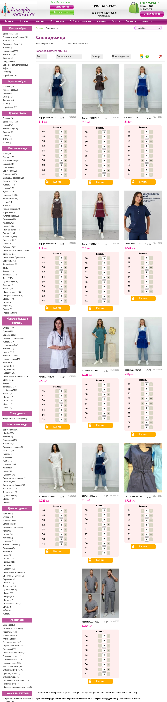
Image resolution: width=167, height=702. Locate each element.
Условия (101, 21)
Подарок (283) (9, 649)
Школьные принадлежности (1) (17, 687)
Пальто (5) (7, 408)
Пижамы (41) (9, 562)
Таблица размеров (80, 21)
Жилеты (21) (8, 454)
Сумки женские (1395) (13, 670)
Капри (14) (8, 202)
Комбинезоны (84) (11, 209)
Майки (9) (7, 552)
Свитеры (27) (9, 380)
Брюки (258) (8, 164)
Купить (57, 182)
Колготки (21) (9, 206)
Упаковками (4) (10, 313)
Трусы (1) (7, 268)
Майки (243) (8, 223)
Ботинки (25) (9, 87)
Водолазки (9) (9, 520)
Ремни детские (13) (12, 663)
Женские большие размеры (17, 321)
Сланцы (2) (8, 132)
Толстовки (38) (9, 387)
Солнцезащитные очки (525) (16, 680)
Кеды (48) (7, 93)
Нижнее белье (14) (11, 230)
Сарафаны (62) (9, 261)
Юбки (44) (7, 404)
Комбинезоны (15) (11, 359)
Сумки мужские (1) (11, 674)
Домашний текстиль (17, 693)
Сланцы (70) (8, 58)
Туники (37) (8, 383)
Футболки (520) (10, 390)
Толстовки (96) (9, 586)
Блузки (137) (9, 328)
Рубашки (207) (9, 373)
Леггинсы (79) (9, 219)
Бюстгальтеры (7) (11, 161)
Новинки (40, 21)
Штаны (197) (8, 401)
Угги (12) (7, 143)
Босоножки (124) (10, 34)
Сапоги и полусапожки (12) (15, 65)
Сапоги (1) (7, 136)
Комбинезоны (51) (11, 545)
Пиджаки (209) (9, 240)
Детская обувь (17, 113)
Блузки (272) (9, 157)
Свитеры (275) (9, 254)
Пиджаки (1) (8, 565)
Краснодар (104, 16)
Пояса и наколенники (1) (14, 653)
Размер (96, 56)
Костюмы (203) (9, 464)
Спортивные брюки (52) (14, 485)
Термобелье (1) (10, 492)
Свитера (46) (9, 482)
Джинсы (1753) (10, 181)
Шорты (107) (9, 499)
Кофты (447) (8, 188)
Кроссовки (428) (10, 129)
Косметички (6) (10, 635)
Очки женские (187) (12, 642)
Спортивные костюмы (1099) (16, 251)
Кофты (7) (7, 457)
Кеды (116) (8, 125)
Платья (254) (8, 559)
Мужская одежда (17, 424)
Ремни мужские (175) (13, 660)
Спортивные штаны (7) (13, 576)
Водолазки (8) (9, 335)
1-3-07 (63, 118)
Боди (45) (7, 154)
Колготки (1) (8, 531)
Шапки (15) (8, 593)
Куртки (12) (8, 461)
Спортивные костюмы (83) (15, 572)
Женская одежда (17, 148)
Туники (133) (8, 271)
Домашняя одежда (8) (13, 527)
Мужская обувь (17, 81)
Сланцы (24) (8, 97)
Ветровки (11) (9, 524)
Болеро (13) (8, 168)
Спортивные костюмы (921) (15, 478)
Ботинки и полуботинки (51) (16, 37)
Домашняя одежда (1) (13, 447)
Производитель (120, 56)
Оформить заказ (152, 14)
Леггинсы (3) (9, 548)
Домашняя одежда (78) (13, 338)
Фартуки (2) (8, 285)
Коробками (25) (10, 107)
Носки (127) (8, 226)
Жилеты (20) (8, 342)
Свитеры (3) (8, 583)
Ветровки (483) (10, 237)
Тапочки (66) (8, 100)
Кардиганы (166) (10, 345)
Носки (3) (7, 555)
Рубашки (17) (9, 569)
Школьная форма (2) (12, 604)
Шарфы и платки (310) (13, 296)
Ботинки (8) (8, 118)
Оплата (116, 21)
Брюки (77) (8, 331)
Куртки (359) (8, 192)
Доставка (131, 21)
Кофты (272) (8, 349)
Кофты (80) (8, 538)
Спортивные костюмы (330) (15, 377)
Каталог (24, 21)
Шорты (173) (9, 299)
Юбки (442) (8, 306)
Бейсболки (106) (10, 430)
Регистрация (63, 2)
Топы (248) (8, 278)
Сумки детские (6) (11, 677)
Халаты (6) (7, 394)
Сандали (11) (9, 62)
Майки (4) (7, 363)
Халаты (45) (8, 289)
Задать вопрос (61, 7)
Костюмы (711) (9, 541)
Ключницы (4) (9, 639)
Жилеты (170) (9, 185)
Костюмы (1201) (10, 356)
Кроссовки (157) (10, 90)
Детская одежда (17, 508)
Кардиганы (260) (10, 199)
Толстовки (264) (10, 275)
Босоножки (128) (10, 122)
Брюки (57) (8, 514)
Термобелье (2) (10, 264)
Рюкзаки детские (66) (13, 667)
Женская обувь (17, 28)
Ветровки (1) (9, 444)
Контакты (147, 21)
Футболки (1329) (10, 282)
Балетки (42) (8, 41)
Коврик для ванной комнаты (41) (18, 698)
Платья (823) (8, 366)
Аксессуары (17, 620)
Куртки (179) (8, 352)
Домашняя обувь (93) (12, 44)
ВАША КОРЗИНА (149, 3)
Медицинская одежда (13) (15, 419)
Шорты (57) (8, 600)
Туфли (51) (7, 68)
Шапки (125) (8, 502)
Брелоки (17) (9, 625)
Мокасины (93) (9, 55)
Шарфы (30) (8, 597)
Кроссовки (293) (10, 51)
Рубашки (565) (9, 247)
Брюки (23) (8, 437)
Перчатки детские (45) (13, 646)
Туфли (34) (7, 139)
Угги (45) (7, 72)
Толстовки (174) (10, 489)
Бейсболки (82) (10, 171)
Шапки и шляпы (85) (12, 292)
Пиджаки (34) (9, 370)
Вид (38, 56)
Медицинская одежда (78, 44)
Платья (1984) (9, 233)
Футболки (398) (10, 496)
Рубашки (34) (9, 475)
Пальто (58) (8, 244)
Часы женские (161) (12, 684)
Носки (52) (8, 471)
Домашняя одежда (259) (14, 178)
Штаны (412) (8, 302)
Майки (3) (7, 468)
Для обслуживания (44, 44)
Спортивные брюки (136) (14, 257)
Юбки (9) (7, 610)
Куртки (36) (8, 534)
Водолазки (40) (10, 440)
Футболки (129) (10, 590)
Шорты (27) (8, 397)
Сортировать (64, 56)
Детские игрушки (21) (13, 629)
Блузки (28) (8, 517)
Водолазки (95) (10, 174)
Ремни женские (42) (12, 656)
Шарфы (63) (8, 433)
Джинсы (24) (9, 451)
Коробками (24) (10, 75)
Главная (9, 21)
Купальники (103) (11, 216)
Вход (53, 2)
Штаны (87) (8, 607)
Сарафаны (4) (9, 579)
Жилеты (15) (8, 614)
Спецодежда (17, 413)
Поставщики (57, 21)
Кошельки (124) (10, 632)
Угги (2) (6, 104)
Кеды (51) (7, 48)
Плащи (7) (7, 309)
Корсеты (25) (9, 212)
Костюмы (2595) (10, 195)
